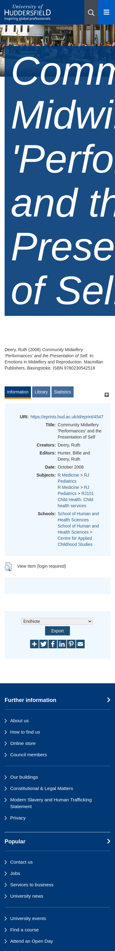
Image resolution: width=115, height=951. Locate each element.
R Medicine (68, 475)
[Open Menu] (106, 12)
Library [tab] (41, 391)
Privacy (17, 817)
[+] (106, 395)
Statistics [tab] (62, 391)
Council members (28, 754)
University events (28, 918)
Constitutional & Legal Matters (41, 788)
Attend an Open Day (31, 941)
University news (26, 896)
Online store (23, 743)
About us (19, 720)
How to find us (25, 731)
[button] (91, 12)
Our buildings (24, 777)
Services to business (31, 884)
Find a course (24, 929)
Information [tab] (18, 391)
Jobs (15, 873)
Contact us (21, 862)
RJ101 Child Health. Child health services (76, 499)
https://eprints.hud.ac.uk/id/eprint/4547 (67, 416)
